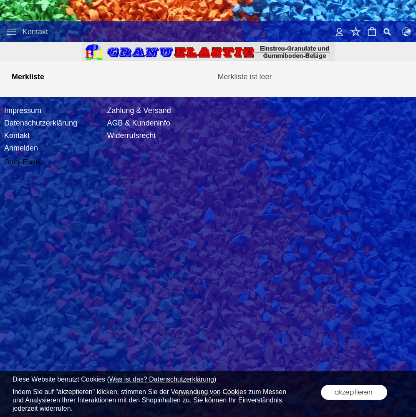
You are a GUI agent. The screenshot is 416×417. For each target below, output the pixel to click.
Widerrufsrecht (131, 135)
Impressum (22, 110)
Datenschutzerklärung (40, 123)
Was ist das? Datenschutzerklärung (161, 379)
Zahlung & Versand (139, 110)
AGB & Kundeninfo (138, 123)
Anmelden (21, 148)
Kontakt (35, 32)
